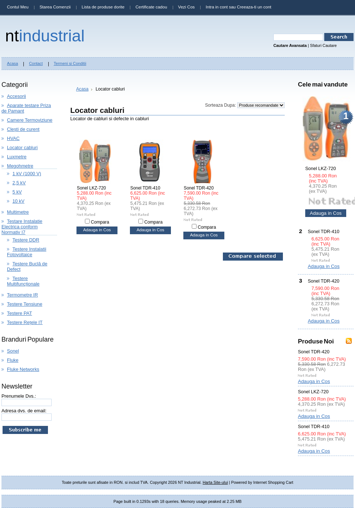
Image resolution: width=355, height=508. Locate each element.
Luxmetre (16, 156)
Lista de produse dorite (103, 7)
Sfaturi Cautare (323, 45)
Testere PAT (19, 313)
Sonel (13, 351)
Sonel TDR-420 (199, 188)
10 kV (18, 201)
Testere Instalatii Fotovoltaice (26, 251)
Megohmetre (20, 166)
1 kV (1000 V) (26, 173)
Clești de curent (23, 129)
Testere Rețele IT (24, 322)
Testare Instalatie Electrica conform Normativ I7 (21, 226)
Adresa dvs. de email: (23, 410)
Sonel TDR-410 (145, 188)
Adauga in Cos (97, 230)
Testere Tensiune (24, 304)
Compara (100, 222)
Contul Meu (18, 7)
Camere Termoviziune (29, 120)
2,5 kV (19, 182)
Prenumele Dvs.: (18, 396)
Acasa (82, 89)
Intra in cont (217, 7)
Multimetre (18, 212)
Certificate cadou (151, 7)
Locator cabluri (22, 147)
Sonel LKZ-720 (91, 188)
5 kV (17, 192)
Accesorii (16, 96)
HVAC (13, 138)
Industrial (45, 35)
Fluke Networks (23, 369)
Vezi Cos (186, 7)
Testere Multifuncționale (23, 281)
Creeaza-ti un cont (254, 7)
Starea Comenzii (55, 7)
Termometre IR (22, 295)
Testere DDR (25, 240)
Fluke (12, 360)
